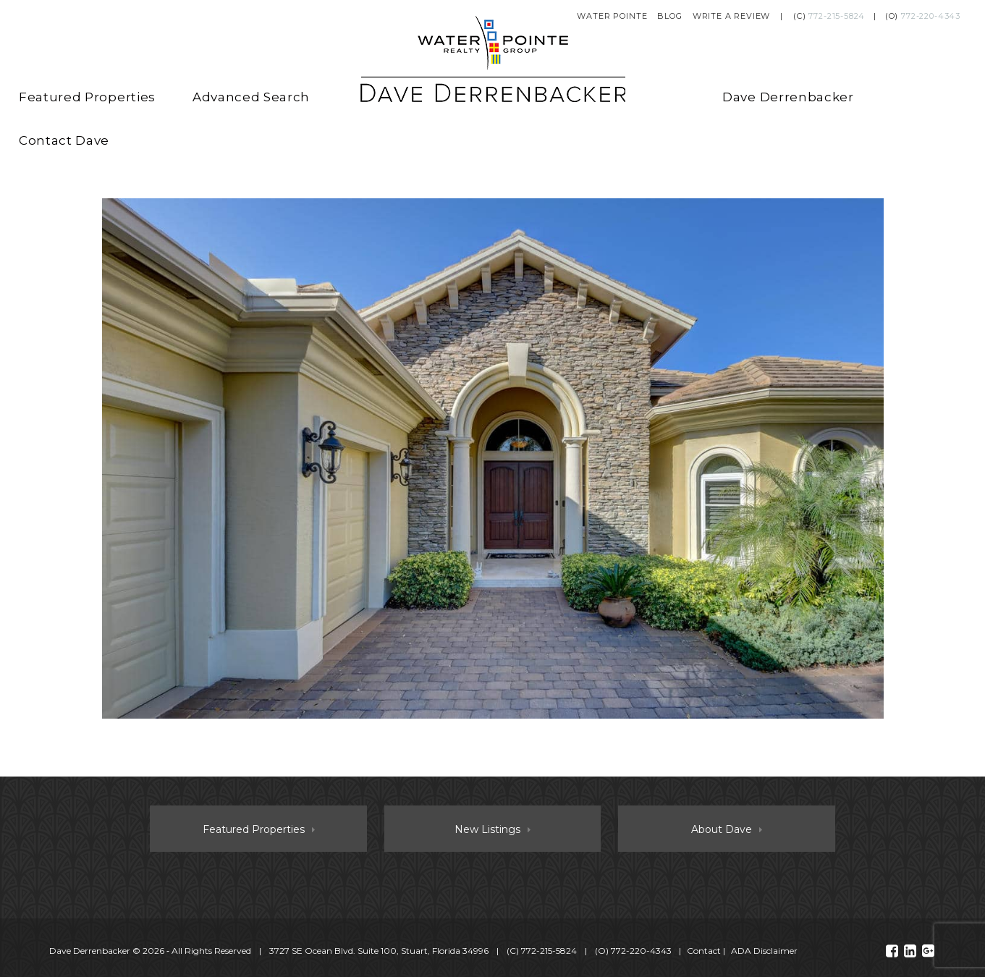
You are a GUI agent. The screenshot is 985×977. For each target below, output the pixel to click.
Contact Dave (64, 140)
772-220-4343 (930, 16)
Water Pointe (612, 16)
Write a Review (732, 16)
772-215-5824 (836, 16)
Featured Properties (87, 97)
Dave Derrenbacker (788, 97)
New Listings (487, 829)
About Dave (721, 829)
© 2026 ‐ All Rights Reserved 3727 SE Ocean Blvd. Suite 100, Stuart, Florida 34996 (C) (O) (361, 950)
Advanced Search (251, 97)
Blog (669, 16)
